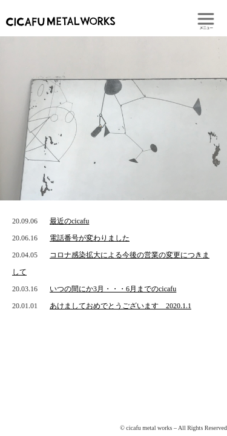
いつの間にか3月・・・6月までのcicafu (113, 289)
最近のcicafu (69, 221)
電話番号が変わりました (90, 238)
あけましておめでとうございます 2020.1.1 (120, 306)
